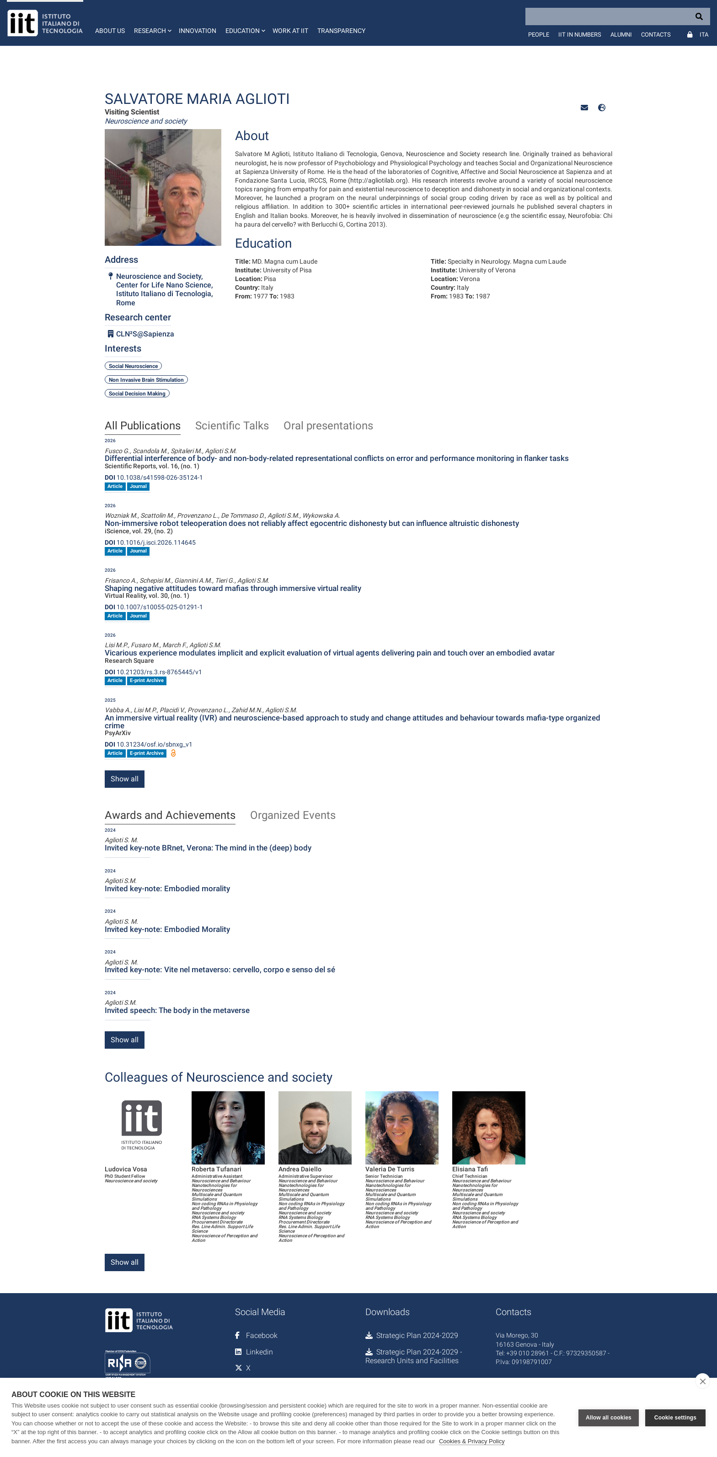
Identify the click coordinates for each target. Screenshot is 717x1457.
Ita (704, 34)
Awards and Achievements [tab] (170, 816)
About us (110, 30)
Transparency (341, 30)
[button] (151, 23)
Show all (125, 779)
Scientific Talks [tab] (232, 426)
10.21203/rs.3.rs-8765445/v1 (153, 672)
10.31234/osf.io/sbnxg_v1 (149, 744)
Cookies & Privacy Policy (472, 1441)
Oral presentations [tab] (328, 426)
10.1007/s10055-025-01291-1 (154, 607)
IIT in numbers (579, 34)
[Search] (617, 16)
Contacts (656, 34)
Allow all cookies (608, 1417)
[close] (702, 1381)
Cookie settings (675, 1417)
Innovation (197, 30)
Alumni (621, 34)
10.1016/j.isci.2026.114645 (150, 542)
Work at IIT (290, 30)
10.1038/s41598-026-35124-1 (154, 477)
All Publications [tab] (143, 426)
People (538, 34)
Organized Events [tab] (293, 816)
